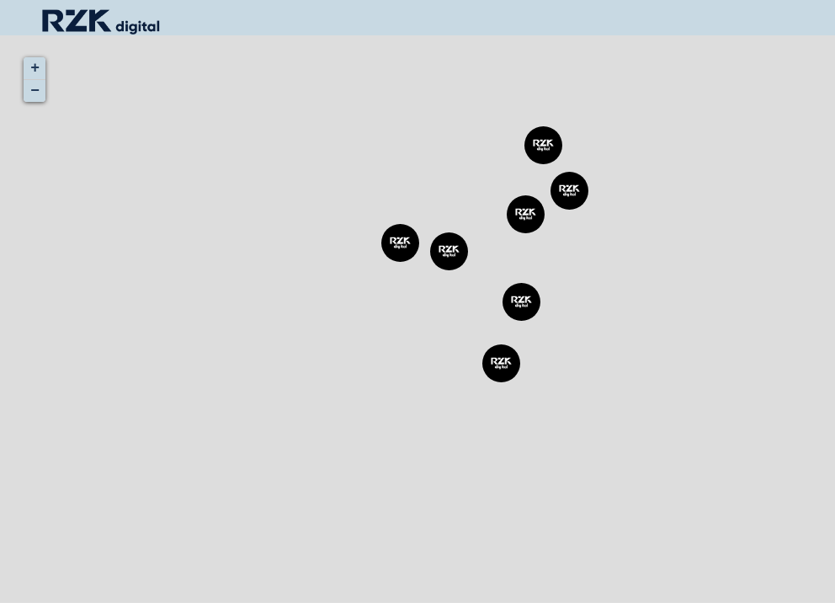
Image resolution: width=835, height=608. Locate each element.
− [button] (35, 91)
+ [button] (35, 68)
